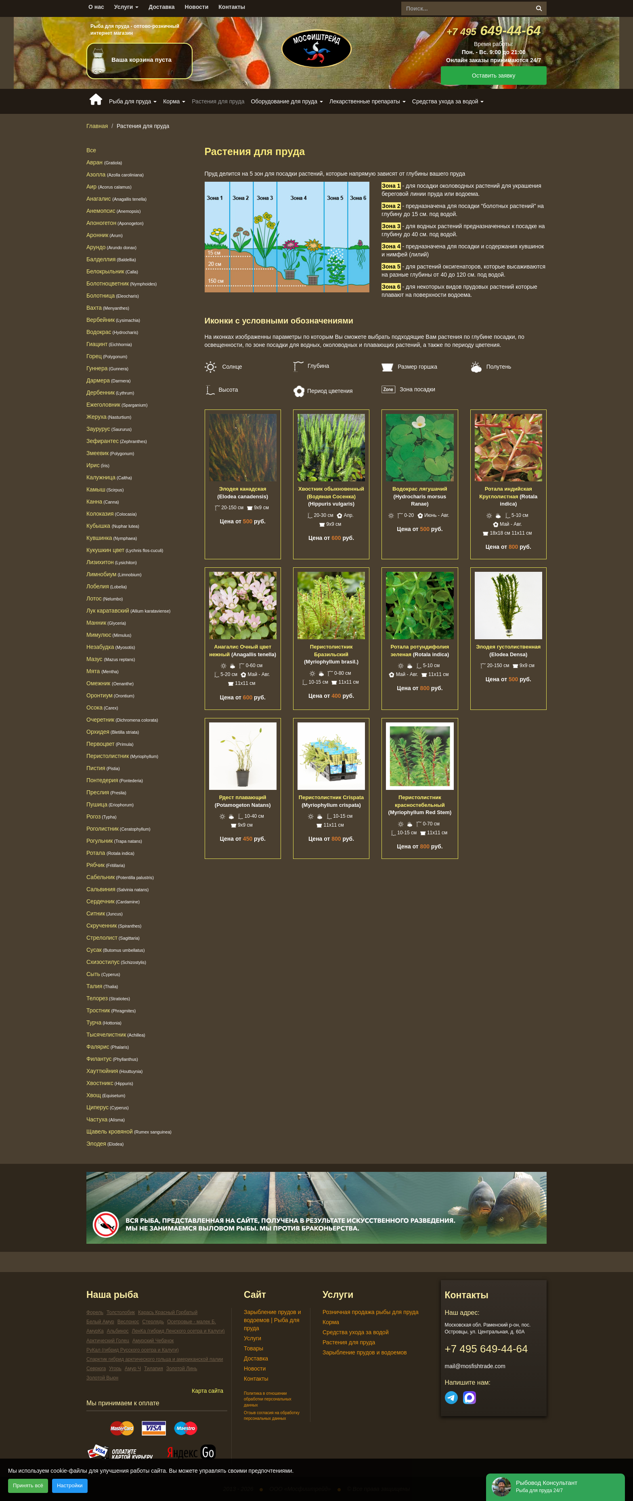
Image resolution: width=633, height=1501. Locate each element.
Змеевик (110, 453)
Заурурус (109, 429)
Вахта (107, 307)
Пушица (110, 804)
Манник (106, 622)
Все (91, 150)
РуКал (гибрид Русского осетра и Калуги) (132, 1350)
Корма (331, 1322)
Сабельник (120, 877)
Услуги (126, 7)
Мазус (110, 659)
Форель (94, 1312)
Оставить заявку (493, 75)
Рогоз (101, 816)
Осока (102, 707)
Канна (102, 501)
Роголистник (118, 828)
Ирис (97, 465)
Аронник (104, 235)
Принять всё (28, 1485)
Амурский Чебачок (153, 1341)
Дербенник (110, 392)
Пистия (103, 768)
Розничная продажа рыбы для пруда (371, 1312)
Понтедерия (114, 780)
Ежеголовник (117, 404)
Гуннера (107, 368)
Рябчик (105, 865)
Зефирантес (116, 441)
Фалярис (107, 1046)
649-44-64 (493, 30)
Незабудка (110, 647)
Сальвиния (117, 889)
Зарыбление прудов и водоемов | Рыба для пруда (272, 1320)
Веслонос (128, 1322)
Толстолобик (121, 1312)
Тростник (111, 1010)
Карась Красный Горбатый (167, 1312)
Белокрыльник (112, 271)
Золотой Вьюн (102, 1378)
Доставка (161, 7)
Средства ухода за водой (356, 1332)
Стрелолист (113, 937)
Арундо (111, 247)
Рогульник (114, 841)
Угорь (115, 1368)
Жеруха (108, 417)
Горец (106, 356)
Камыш (105, 489)
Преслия (106, 792)
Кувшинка (111, 538)
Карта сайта (207, 1391)
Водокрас (112, 332)
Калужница (109, 477)
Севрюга (96, 1368)
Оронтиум (110, 695)
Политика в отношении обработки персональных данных (267, 1399)
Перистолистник (122, 756)
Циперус (107, 1107)
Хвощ (105, 1095)
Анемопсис (113, 211)
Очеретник (122, 719)
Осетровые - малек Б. (191, 1322)
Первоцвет (110, 744)
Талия (102, 986)
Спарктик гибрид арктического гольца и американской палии (154, 1359)
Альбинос (117, 1331)
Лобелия (106, 586)
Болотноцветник (121, 283)
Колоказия (111, 513)
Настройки (70, 1485)
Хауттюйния (114, 1071)
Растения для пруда (349, 1342)
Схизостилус (116, 962)
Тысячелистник (115, 1034)
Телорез (108, 998)
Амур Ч (133, 1368)
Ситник (104, 913)
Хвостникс (109, 1083)
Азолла (115, 174)
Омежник (110, 683)
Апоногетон (115, 223)
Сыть (103, 974)
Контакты (231, 7)
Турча (104, 1022)
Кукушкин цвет (124, 550)
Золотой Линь (181, 1368)
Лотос (104, 598)
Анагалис (116, 198)
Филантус (112, 1059)
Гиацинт (109, 344)
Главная (97, 126)
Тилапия (153, 1368)
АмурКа (95, 1331)
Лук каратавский (128, 610)
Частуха (105, 1119)
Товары (253, 1348)
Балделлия (111, 259)
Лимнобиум (114, 574)
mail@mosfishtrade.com (475, 1366)
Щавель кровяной (129, 1131)
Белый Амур (100, 1322)
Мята (102, 671)
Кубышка (112, 526)
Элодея (105, 1143)
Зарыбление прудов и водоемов (365, 1352)
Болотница (112, 295)
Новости (197, 7)
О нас (96, 7)
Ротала (95, 853)
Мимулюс (108, 635)
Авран (104, 162)
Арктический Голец (107, 1341)
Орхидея (112, 731)
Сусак (115, 950)
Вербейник (113, 320)
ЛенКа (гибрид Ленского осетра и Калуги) (178, 1331)
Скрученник (113, 925)
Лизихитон (111, 562)
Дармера (108, 380)
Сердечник (113, 901)
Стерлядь (153, 1322)
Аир (109, 186)
